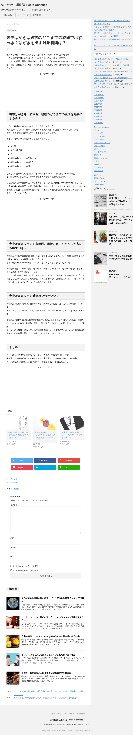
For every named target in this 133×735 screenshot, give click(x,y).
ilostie (16, 488)
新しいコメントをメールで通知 (25, 566)
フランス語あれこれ (102, 143)
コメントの (100, 181)
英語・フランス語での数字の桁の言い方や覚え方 (120, 257)
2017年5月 (98, 116)
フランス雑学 (99, 146)
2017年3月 (98, 123)
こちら (112, 188)
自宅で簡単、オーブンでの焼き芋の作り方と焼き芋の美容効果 (50, 636)
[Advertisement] (45, 91)
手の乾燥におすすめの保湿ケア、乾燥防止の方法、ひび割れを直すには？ (46, 698)
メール (13, 547)
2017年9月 (98, 104)
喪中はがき (13, 483)
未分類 (96, 161)
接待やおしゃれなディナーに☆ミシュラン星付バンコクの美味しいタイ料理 (120, 239)
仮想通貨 (97, 155)
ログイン (97, 175)
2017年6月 (98, 113)
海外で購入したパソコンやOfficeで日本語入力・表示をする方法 (120, 201)
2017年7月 (98, 110)
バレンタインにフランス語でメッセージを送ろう (120, 275)
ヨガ (96, 149)
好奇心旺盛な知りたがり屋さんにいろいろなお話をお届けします (66, 724)
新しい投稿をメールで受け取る (25, 570)
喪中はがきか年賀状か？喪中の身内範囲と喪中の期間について (18, 435)
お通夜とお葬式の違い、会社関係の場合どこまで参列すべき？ (72, 435)
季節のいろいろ (100, 158)
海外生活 (97, 164)
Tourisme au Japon (101, 127)
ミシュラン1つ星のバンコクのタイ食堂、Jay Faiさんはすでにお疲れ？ (121, 220)
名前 (12, 538)
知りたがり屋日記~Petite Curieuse (24, 4)
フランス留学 (99, 139)
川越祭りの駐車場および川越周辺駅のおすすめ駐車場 (46, 673)
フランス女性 (99, 136)
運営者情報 (37, 15)
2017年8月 (98, 107)
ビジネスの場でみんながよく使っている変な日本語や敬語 (48, 655)
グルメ (96, 130)
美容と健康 (98, 171)
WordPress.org (100, 184)
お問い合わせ (8, 15)
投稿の (99, 178)
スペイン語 (98, 133)
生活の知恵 (13, 479)
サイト (13, 557)
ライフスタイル (100, 152)
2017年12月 (99, 95)
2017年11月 (99, 98)
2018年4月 (98, 91)
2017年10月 (99, 101)
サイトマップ (23, 15)
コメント (14, 505)
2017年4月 (98, 119)
